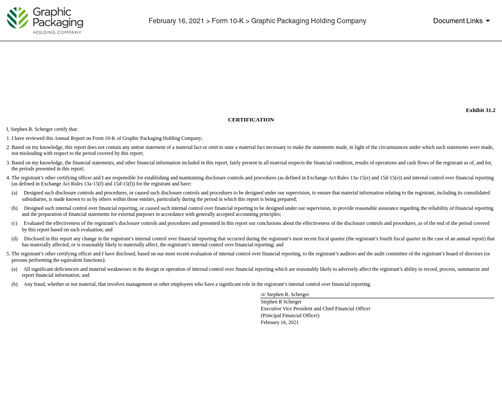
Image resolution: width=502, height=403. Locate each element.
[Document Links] (463, 20)
